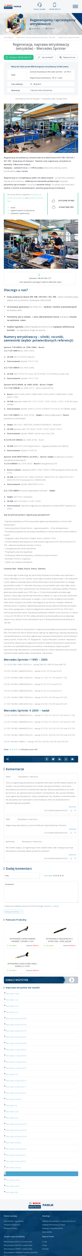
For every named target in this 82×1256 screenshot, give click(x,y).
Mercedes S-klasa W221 (15, 1155)
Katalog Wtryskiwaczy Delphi (53, 1225)
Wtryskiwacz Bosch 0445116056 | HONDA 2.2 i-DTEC (22, 965)
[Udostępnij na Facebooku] (47, 759)
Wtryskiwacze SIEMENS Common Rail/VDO (21, 1252)
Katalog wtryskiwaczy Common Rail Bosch (59, 1221)
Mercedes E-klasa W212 (15, 1093)
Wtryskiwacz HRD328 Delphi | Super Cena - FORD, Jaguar (59, 940)
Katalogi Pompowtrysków (52, 1228)
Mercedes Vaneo (12, 1180)
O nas (44, 1242)
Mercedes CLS (11, 1012)
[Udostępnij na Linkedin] (59, 759)
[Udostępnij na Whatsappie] (66, 759)
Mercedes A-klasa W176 (15, 1031)
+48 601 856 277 (54, 6)
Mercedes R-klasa (13, 1142)
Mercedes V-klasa (13, 1167)
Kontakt (45, 1249)
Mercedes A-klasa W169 (15, 1024)
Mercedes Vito (11, 1192)
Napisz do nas (67, 57)
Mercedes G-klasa (13, 1099)
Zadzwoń (18, 57)
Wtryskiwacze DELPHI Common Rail (18, 1245)
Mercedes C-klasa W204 (15, 1062)
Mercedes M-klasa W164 (16, 1130)
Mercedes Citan (12, 993)
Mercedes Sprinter (13, 1173)
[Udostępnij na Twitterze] (53, 759)
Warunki (56, 906)
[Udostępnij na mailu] (72, 759)
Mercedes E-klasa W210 (15, 1080)
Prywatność (48, 906)
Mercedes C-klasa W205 (15, 1068)
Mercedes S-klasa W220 (15, 1149)
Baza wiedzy (47, 1232)
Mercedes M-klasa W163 (16, 1124)
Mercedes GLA (11, 1111)
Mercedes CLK (11, 1006)
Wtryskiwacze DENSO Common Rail (18, 1249)
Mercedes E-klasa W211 (15, 1087)
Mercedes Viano (12, 1186)
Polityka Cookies (10, 1228)
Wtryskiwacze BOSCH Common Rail (18, 1242)
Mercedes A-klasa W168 (15, 1018)
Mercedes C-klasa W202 (15, 1049)
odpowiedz (72, 807)
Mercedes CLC (11, 1074)
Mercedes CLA (11, 1000)
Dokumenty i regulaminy (14, 1221)
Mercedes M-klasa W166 (16, 1136)
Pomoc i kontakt (39, 6)
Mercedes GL (11, 1105)
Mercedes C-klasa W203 (15, 1055)
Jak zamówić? (45, 57)
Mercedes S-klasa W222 (15, 1161)
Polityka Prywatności (12, 1225)
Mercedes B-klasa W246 (15, 1043)
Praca (44, 1245)
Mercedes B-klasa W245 (15, 1037)
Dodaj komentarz (12, 911)
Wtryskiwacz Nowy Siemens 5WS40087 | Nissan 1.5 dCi (22, 940)
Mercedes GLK (11, 1118)
